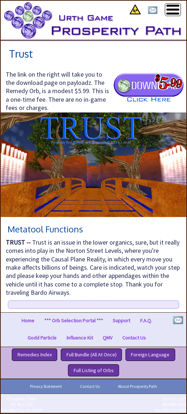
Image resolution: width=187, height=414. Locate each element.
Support (121, 321)
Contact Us (134, 337)
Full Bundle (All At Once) (92, 355)
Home (27, 321)
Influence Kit (80, 337)
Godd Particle (42, 337)
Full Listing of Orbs (94, 370)
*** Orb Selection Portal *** (73, 321)
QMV (107, 337)
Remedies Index (35, 355)
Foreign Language (150, 355)
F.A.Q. (146, 321)
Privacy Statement (46, 386)
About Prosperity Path (137, 386)
